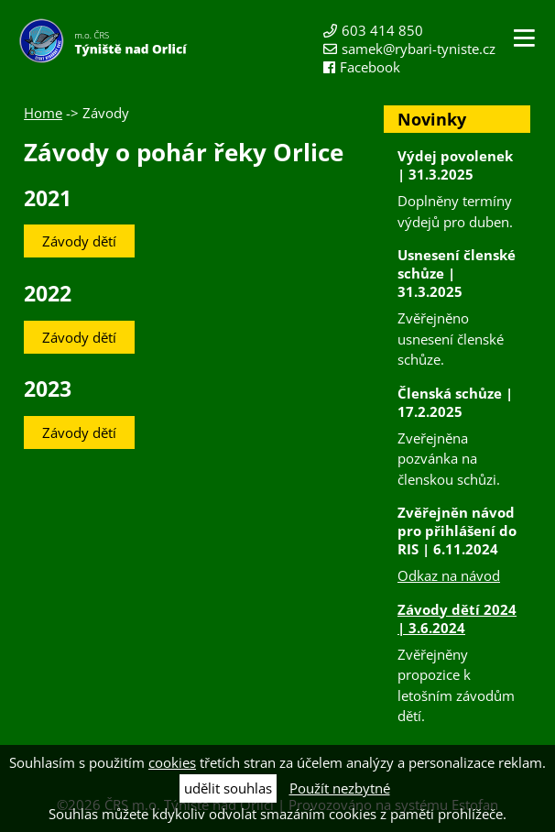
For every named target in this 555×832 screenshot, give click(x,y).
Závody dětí (79, 241)
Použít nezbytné (339, 788)
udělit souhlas (228, 788)
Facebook (370, 67)
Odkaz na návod (448, 575)
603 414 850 (382, 30)
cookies (172, 762)
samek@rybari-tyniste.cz (418, 48)
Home (43, 113)
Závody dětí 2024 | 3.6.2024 (457, 618)
